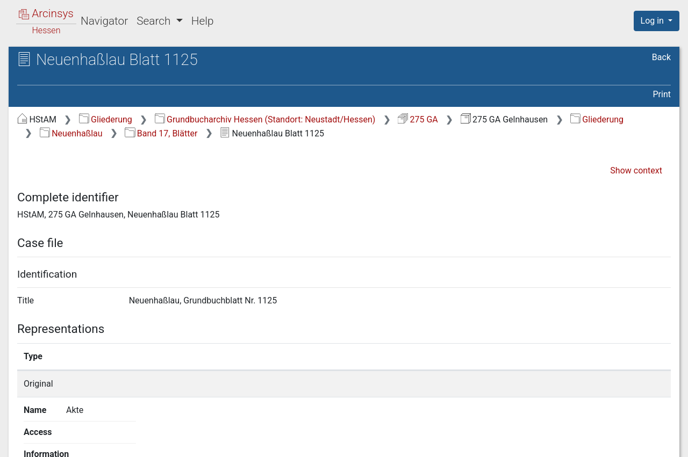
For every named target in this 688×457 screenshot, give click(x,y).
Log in (653, 21)
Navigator (104, 20)
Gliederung (105, 119)
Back (661, 57)
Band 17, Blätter (161, 133)
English (24, 435)
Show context (636, 170)
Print (662, 94)
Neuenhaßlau (71, 133)
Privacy (528, 442)
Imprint (661, 442)
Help (202, 20)
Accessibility (595, 442)
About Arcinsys (457, 442)
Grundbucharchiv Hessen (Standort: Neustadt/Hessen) (265, 119)
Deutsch (64, 435)
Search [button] (155, 20)
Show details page (504, 384)
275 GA (418, 119)
